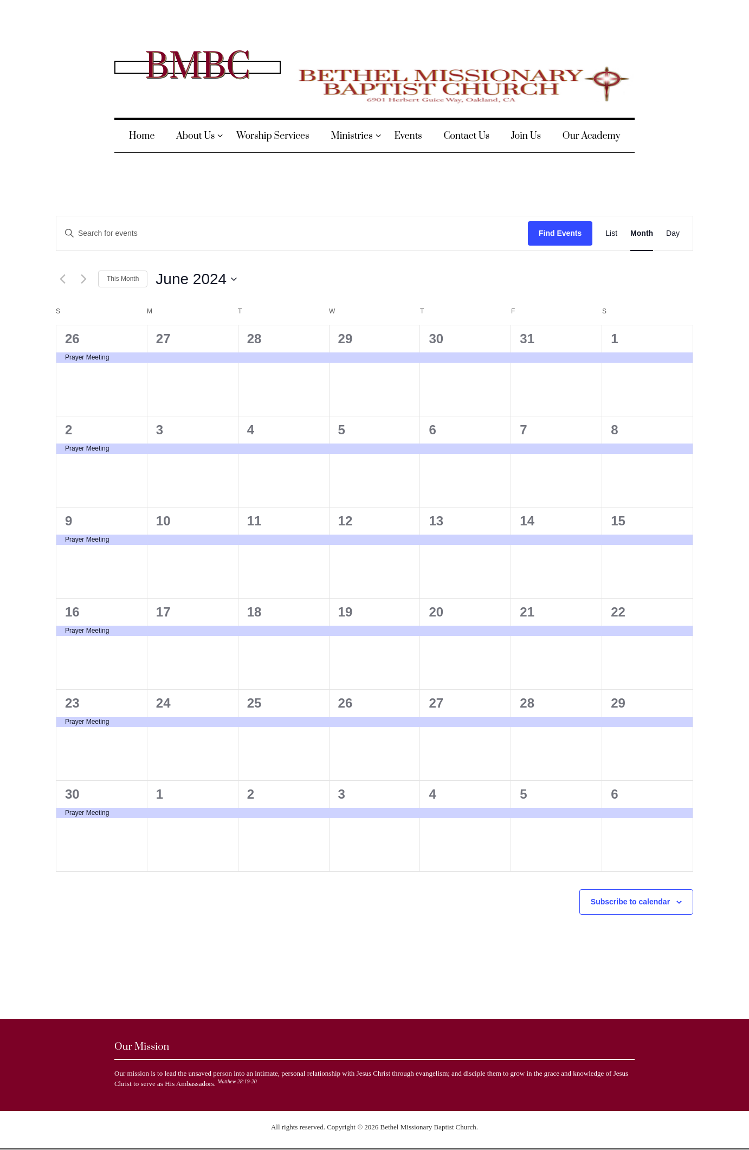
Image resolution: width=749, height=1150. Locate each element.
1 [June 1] (614, 338)
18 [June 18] (254, 612)
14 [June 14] (527, 520)
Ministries (352, 136)
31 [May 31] (527, 338)
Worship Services (272, 136)
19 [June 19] (345, 612)
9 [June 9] (68, 520)
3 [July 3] (341, 794)
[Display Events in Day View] (673, 233)
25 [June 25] (254, 703)
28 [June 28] (527, 703)
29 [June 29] (618, 703)
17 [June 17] (163, 612)
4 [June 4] (250, 429)
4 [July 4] (432, 794)
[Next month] (83, 279)
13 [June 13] (436, 520)
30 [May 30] (436, 338)
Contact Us (466, 136)
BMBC (197, 66)
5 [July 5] (523, 794)
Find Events (560, 233)
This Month (123, 278)
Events (408, 136)
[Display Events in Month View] (641, 233)
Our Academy (591, 136)
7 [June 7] (523, 429)
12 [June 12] (345, 520)
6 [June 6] (432, 429)
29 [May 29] (345, 338)
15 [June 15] (618, 520)
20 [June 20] (436, 612)
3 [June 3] (159, 429)
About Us (195, 136)
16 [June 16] (72, 612)
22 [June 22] (618, 612)
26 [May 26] (72, 338)
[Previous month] (62, 279)
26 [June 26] (345, 703)
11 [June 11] (254, 520)
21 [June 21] (527, 612)
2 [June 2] (68, 429)
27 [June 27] (436, 703)
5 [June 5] (341, 429)
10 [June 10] (163, 520)
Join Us (526, 136)
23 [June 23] (72, 703)
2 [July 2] (250, 794)
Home (142, 136)
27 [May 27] (163, 338)
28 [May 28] (254, 338)
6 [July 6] (614, 794)
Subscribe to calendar (630, 901)
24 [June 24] (163, 703)
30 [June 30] (72, 794)
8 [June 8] (614, 429)
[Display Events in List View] (611, 233)
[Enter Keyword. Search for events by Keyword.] (292, 233)
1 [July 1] (159, 794)
